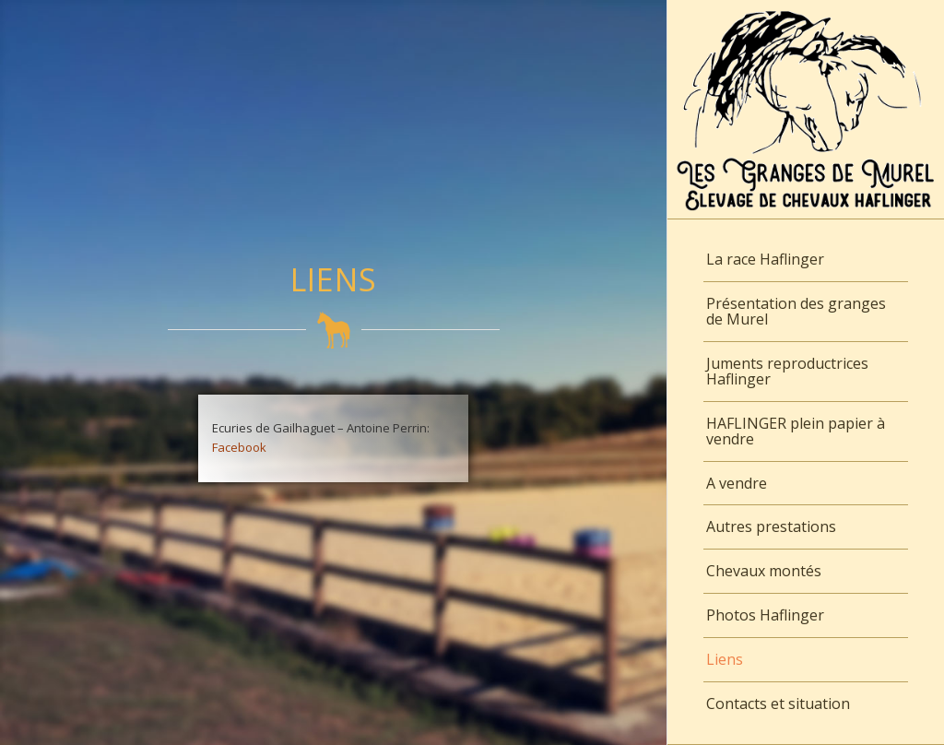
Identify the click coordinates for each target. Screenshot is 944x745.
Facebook (239, 447)
